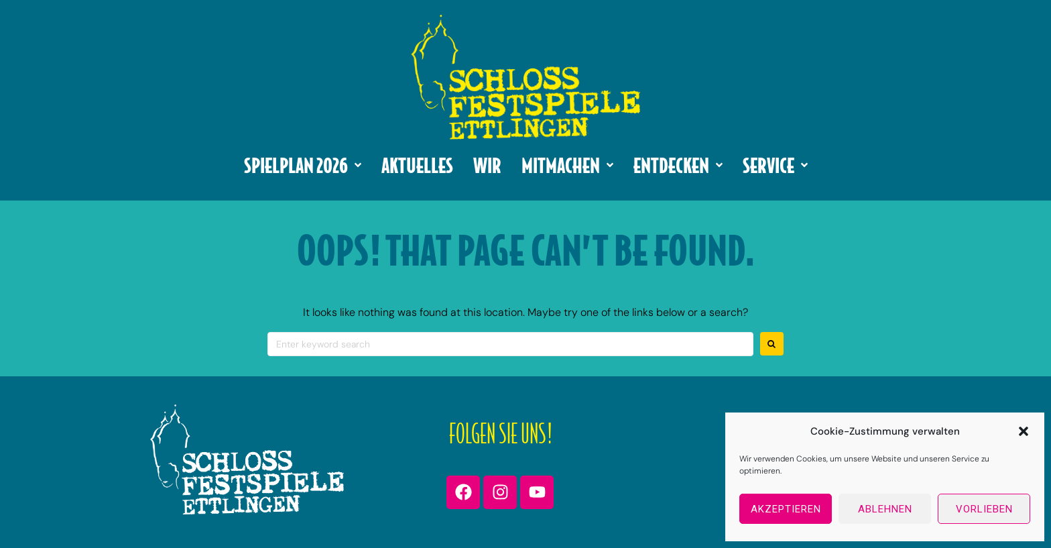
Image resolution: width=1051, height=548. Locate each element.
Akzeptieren (786, 509)
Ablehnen (885, 509)
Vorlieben (984, 509)
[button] (1023, 431)
